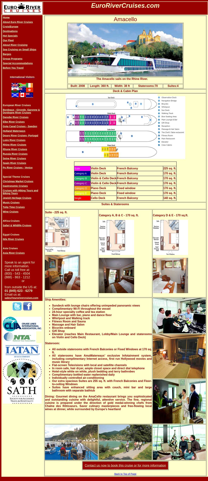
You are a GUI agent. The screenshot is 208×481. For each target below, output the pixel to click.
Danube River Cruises (16, 117)
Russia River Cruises (15, 153)
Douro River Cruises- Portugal (20, 135)
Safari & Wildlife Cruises (17, 225)
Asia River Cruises (14, 253)
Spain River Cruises (14, 163)
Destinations (10, 31)
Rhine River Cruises (14, 144)
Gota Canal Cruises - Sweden (20, 126)
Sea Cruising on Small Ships (19, 49)
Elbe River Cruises (14, 121)
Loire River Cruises (14, 140)
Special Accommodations (18, 63)
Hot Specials (10, 35)
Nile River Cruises (13, 239)
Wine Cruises (11, 211)
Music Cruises (11, 202)
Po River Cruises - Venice (18, 167)
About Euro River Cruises (18, 22)
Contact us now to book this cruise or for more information (125, 465)
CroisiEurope (10, 26)
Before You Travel (13, 67)
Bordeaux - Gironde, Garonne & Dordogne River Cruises (21, 111)
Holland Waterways (14, 131)
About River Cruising (15, 45)
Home (6, 17)
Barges (7, 54)
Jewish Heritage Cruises (17, 198)
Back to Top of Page (125, 474)
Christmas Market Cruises (18, 181)
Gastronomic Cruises (15, 186)
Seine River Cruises (14, 158)
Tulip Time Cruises (14, 207)
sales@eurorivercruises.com (21, 297)
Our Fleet (8, 40)
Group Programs (12, 58)
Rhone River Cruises (15, 149)
